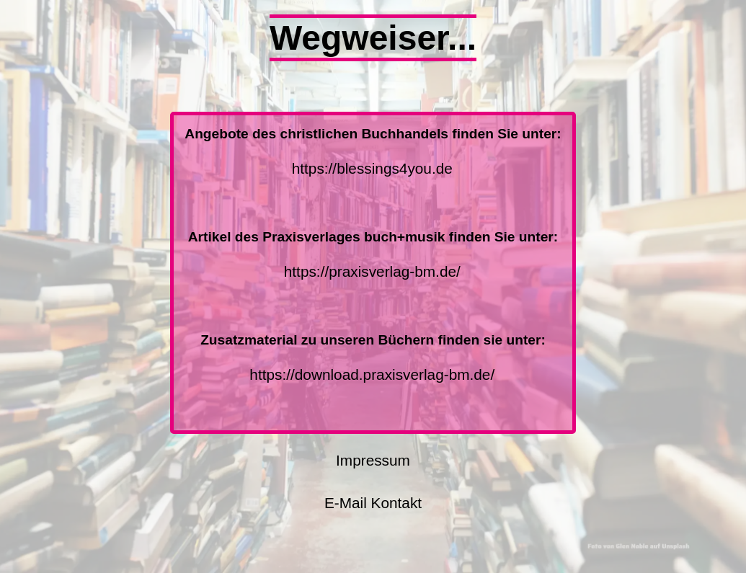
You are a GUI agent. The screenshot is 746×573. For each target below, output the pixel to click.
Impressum (373, 460)
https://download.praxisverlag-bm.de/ (371, 374)
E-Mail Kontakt (373, 502)
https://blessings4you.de (372, 168)
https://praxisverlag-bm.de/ (372, 271)
